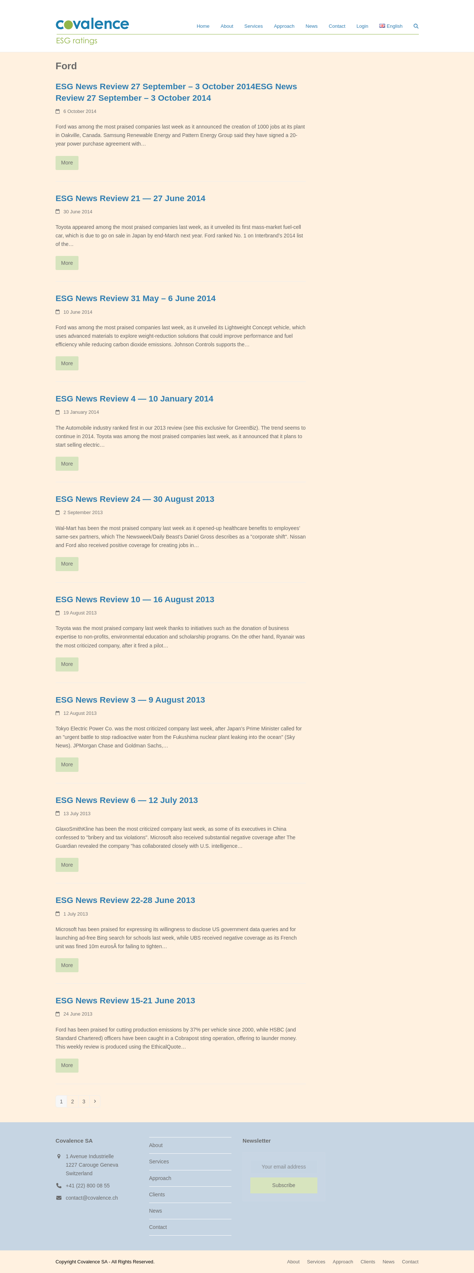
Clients (157, 1194)
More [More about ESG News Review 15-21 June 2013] (67, 1065)
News (155, 1211)
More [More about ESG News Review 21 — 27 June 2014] (67, 263)
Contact (158, 1227)
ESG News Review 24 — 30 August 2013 (135, 499)
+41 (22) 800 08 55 (88, 1186)
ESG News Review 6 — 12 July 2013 (127, 800)
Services (159, 1161)
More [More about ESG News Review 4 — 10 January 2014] (67, 464)
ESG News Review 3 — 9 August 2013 (130, 699)
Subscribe (283, 1185)
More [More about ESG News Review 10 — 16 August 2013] (67, 664)
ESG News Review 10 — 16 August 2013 (135, 599)
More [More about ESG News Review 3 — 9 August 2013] (67, 764)
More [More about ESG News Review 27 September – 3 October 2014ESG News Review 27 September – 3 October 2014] (67, 163)
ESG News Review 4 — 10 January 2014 (134, 398)
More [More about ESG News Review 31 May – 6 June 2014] (67, 363)
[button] (416, 26)
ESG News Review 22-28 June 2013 (125, 900)
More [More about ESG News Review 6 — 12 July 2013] (67, 865)
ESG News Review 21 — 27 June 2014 (131, 198)
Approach (160, 1178)
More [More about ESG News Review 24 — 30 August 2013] (67, 564)
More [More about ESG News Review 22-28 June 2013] (67, 965)
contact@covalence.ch (92, 1198)
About (156, 1145)
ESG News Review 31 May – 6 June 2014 (136, 298)
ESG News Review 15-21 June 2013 (125, 1000)
